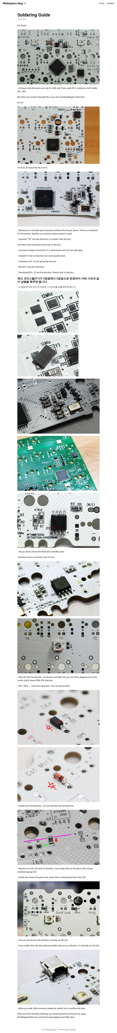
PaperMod (72, 1029)
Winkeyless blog (13, 3)
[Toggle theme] (25, 3)
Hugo (66, 1029)
